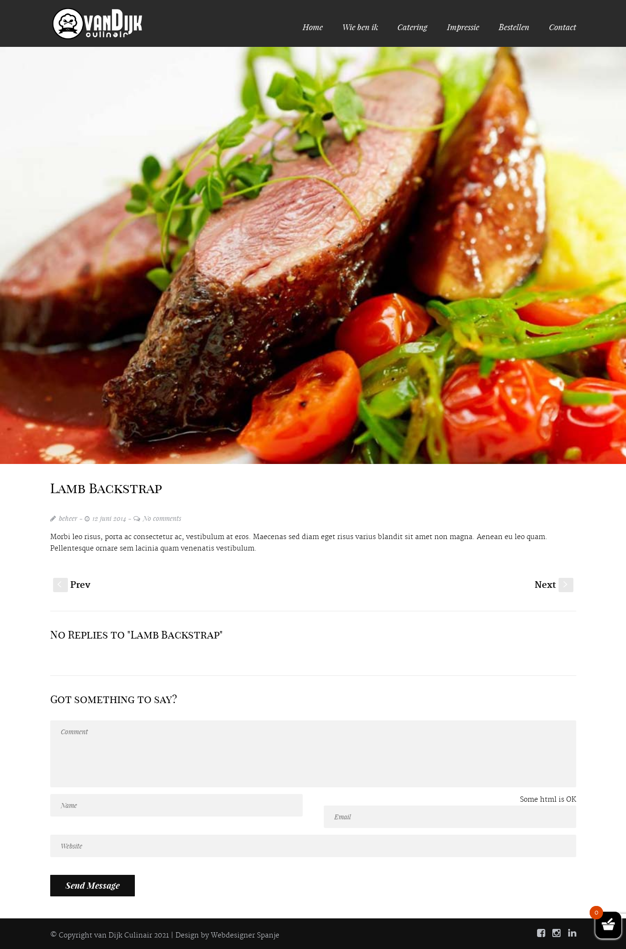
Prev (71, 585)
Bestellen (514, 27)
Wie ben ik (360, 27)
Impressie (463, 27)
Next (554, 585)
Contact (562, 27)
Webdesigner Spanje (245, 935)
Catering (412, 27)
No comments (162, 518)
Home (315, 27)
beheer (68, 518)
